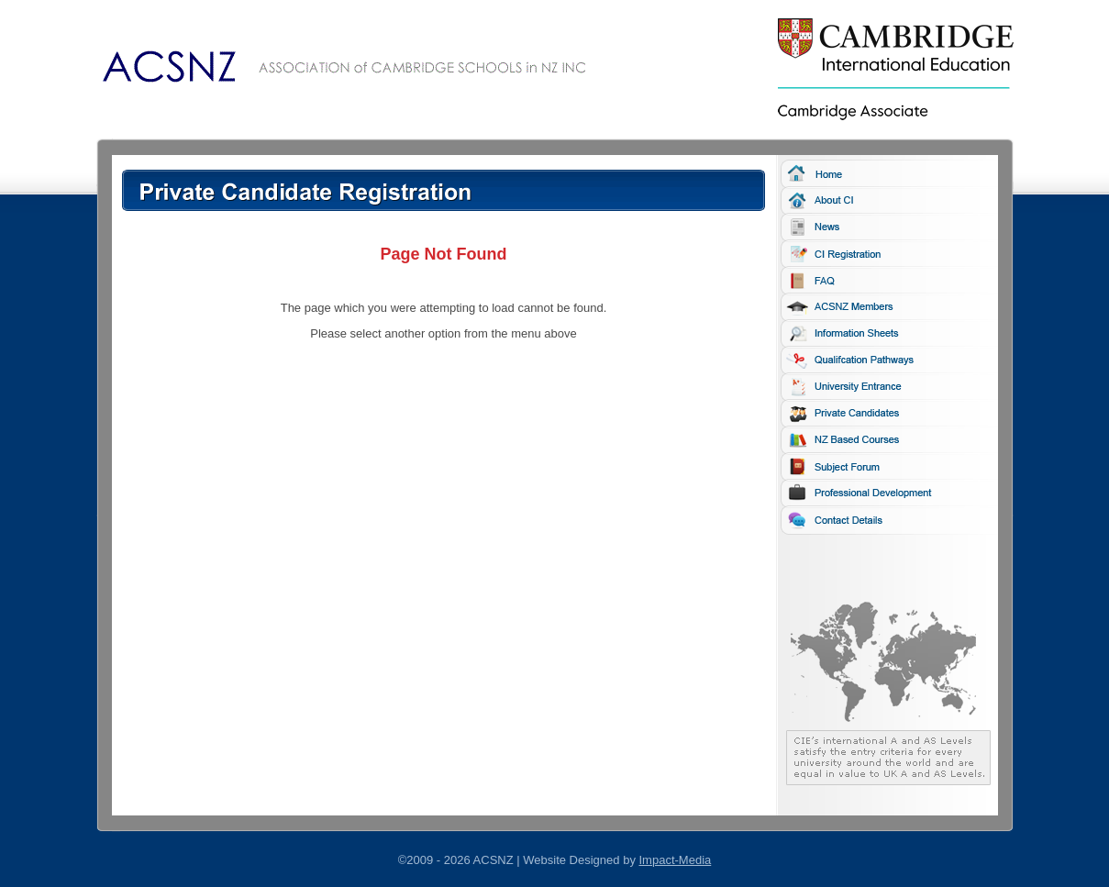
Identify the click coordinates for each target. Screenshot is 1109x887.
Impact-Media (675, 860)
